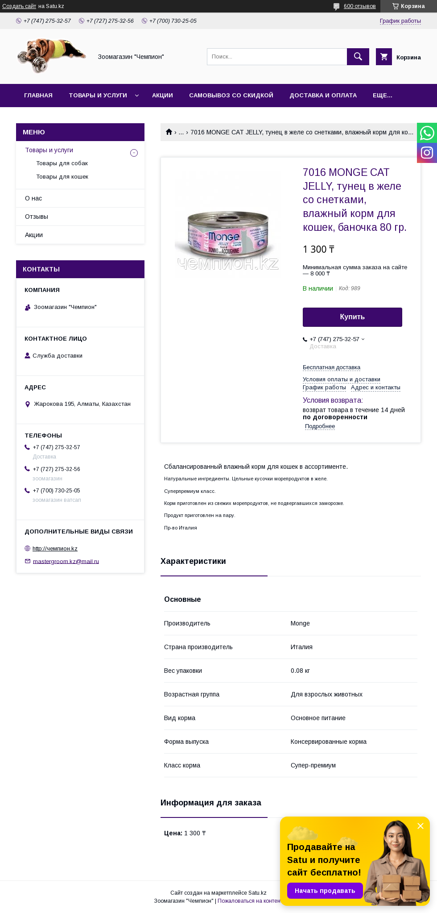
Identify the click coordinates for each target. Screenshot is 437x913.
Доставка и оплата (323, 95)
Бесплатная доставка (331, 367)
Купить (352, 317)
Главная (38, 95)
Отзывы (36, 216)
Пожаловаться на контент (250, 901)
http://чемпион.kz (55, 548)
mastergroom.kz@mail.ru (66, 561)
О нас (33, 198)
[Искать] (358, 56)
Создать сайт (19, 6)
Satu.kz (257, 893)
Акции (162, 95)
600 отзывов (360, 6)
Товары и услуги (98, 95)
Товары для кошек (62, 176)
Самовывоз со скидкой (231, 95)
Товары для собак (62, 163)
